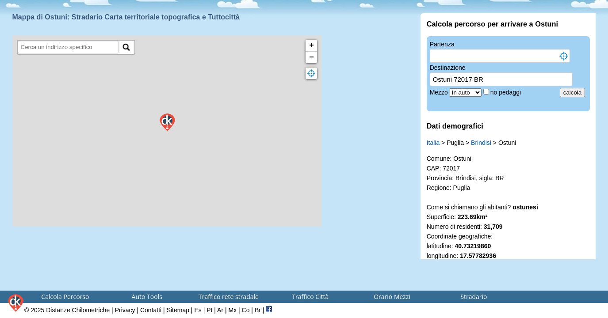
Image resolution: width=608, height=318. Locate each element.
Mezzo (440, 92)
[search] (68, 47)
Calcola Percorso (65, 296)
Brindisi (481, 142)
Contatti (150, 310)
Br (258, 310)
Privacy (125, 310)
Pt (209, 310)
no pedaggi (506, 92)
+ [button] (311, 45)
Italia (433, 142)
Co (246, 310)
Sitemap (178, 310)
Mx (232, 310)
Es (197, 310)
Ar (220, 310)
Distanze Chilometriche (78, 310)
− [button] (311, 57)
